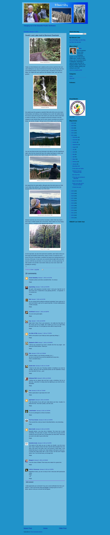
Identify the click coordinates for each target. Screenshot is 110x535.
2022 (72, 132)
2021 (72, 135)
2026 (72, 123)
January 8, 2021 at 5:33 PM (42, 429)
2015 (72, 203)
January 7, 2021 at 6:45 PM (38, 321)
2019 (72, 193)
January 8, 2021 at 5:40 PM (44, 443)
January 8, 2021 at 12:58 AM (39, 353)
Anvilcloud (32, 311)
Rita (30, 353)
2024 (72, 128)
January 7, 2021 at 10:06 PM (45, 342)
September (75, 144)
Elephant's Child (33, 342)
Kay (30, 321)
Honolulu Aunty (33, 443)
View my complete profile (76, 70)
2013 (72, 208)
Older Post (62, 528)
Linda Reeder (32, 410)
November (75, 139)
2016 (72, 200)
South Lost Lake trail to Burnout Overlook (78, 184)
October (75, 142)
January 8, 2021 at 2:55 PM (43, 410)
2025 (72, 125)
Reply (30, 282)
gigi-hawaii (32, 399)
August (74, 147)
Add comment (29, 482)
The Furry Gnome (33, 419)
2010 (72, 215)
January (75, 164)
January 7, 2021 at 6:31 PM (38, 299)
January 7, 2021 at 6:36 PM (42, 311)
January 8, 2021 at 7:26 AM (38, 390)
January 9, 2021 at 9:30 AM (41, 460)
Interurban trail (76, 166)
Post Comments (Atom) (36, 531)
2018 (72, 195)
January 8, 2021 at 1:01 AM (42, 365)
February (75, 161)
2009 (72, 217)
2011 (72, 212)
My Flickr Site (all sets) (75, 42)
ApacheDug (32, 287)
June (74, 152)
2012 (72, 210)
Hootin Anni (32, 365)
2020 (72, 191)
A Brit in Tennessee (34, 469)
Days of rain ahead (77, 181)
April (74, 156)
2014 (72, 205)
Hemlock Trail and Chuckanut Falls (77, 171)
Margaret (31, 460)
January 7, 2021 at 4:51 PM (45, 277)
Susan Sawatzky (33, 277)
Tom (30, 390)
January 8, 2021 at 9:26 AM (42, 399)
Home (45, 528)
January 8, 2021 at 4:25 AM (44, 378)
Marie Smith (32, 429)
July (74, 149)
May (74, 154)
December (75, 137)
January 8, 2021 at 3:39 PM (45, 419)
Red (30, 299)
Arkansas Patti (33, 378)
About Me (72, 78)
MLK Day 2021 (76, 174)
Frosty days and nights (78, 168)
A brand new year (76, 187)
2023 (72, 130)
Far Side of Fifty (33, 333)
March (74, 159)
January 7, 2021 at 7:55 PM (45, 333)
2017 (72, 198)
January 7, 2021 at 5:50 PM (42, 287)
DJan (80, 48)
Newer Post (28, 528)
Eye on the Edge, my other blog (77, 40)
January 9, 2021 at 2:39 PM (46, 469)
